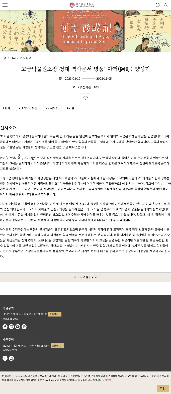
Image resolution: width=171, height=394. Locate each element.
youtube (17, 326)
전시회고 (25, 58)
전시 (13, 58)
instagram (11, 326)
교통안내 (53, 314)
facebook (5, 326)
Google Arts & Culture (24, 326)
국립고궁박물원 (82, 5)
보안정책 (107, 380)
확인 (163, 388)
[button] (5, 5)
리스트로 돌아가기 (85, 277)
